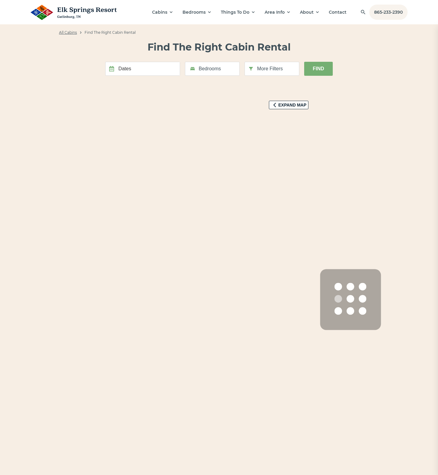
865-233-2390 (388, 12)
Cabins (159, 12)
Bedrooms (194, 12)
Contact (337, 12)
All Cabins (68, 32)
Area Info (275, 12)
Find (318, 68)
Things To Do (235, 12)
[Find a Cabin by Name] (363, 12)
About (307, 12)
